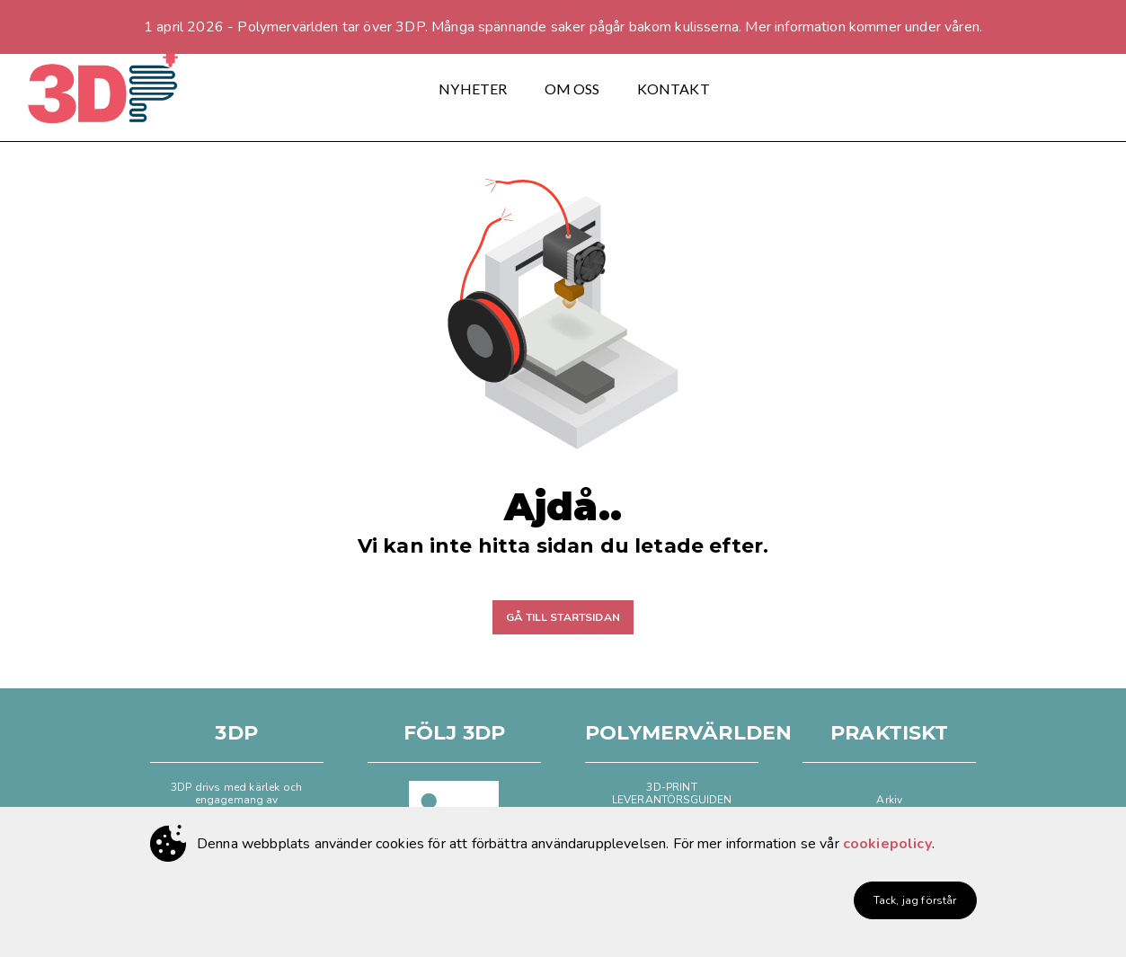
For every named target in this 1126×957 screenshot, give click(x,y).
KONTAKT (673, 88)
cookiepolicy (887, 844)
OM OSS (572, 88)
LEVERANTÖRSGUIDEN (672, 800)
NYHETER (473, 88)
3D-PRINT (671, 787)
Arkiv (889, 800)
